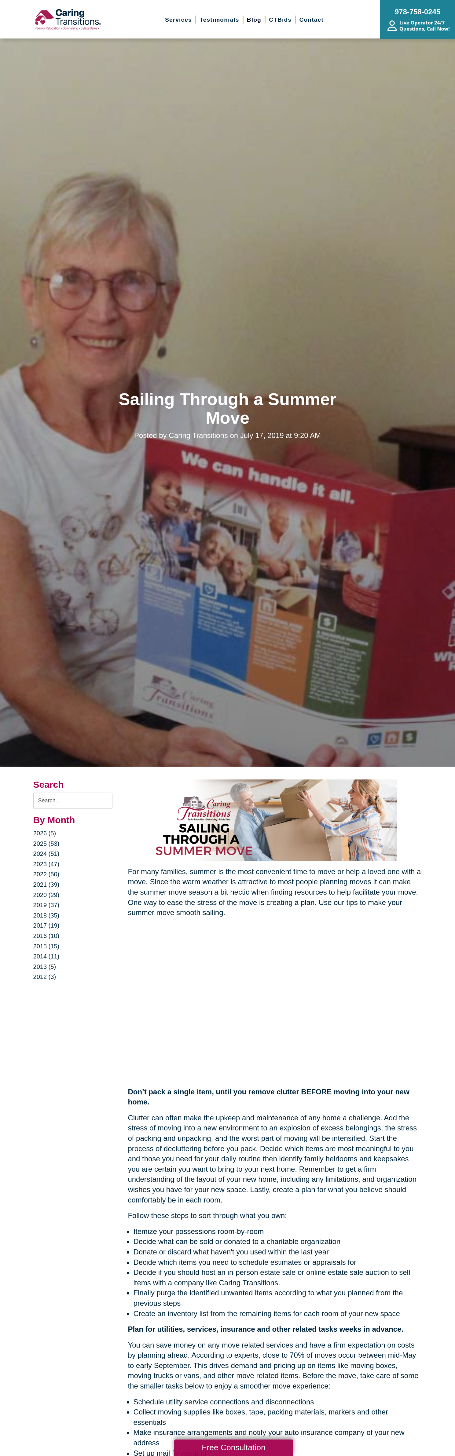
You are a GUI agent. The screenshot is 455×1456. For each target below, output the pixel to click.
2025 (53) (46, 843)
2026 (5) (44, 833)
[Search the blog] (73, 801)
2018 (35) (46, 915)
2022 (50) (46, 874)
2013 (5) (44, 966)
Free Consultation (233, 1447)
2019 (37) (46, 905)
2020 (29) (46, 895)
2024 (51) (46, 853)
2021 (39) (46, 884)
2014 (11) (46, 956)
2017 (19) (46, 925)
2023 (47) (46, 864)
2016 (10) (46, 935)
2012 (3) (44, 976)
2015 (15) (46, 946)
